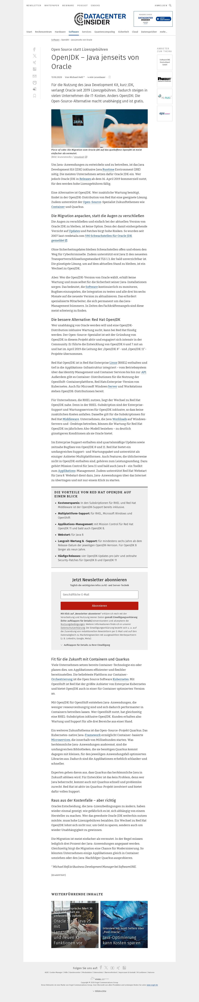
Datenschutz (99, 972)
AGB (46, 972)
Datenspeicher (149, 31)
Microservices (60, 740)
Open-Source (92, 202)
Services (86, 31)
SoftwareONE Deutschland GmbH (165, 62)
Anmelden (161, 5)
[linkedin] (35, 69)
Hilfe (66, 972)
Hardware (60, 31)
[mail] (35, 76)
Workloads (119, 419)
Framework (93, 735)
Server (112, 386)
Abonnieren (99, 605)
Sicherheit (123, 31)
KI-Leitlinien (142, 972)
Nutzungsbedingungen (73, 624)
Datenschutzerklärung (73, 627)
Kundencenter (75, 972)
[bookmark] (109, 77)
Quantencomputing (104, 31)
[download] (35, 89)
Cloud (135, 31)
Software (74, 31)
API (143, 372)
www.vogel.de (152, 985)
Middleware (71, 419)
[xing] (35, 62)
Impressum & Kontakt (127, 972)
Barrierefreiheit (111, 972)
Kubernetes (121, 679)
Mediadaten (87, 972)
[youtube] (111, 968)
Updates (74, 231)
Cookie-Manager (56, 972)
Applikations (66, 471)
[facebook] (35, 49)
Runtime (108, 169)
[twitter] (35, 56)
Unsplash (80, 157)
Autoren (151, 972)
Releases (85, 179)
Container (58, 207)
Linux (113, 362)
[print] (35, 82)
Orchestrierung (62, 679)
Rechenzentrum (43, 31)
